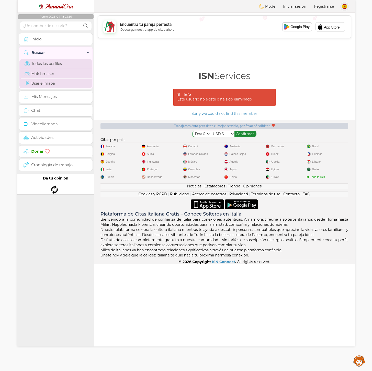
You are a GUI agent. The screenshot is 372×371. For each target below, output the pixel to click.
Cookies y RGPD (153, 300)
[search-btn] (86, 25)
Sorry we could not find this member (224, 113)
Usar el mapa (40, 83)
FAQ (306, 300)
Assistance (359, 360)
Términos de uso (265, 300)
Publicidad (179, 300)
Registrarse (324, 6)
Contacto (291, 300)
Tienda (234, 292)
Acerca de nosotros (209, 300)
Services (224, 75)
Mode (267, 6)
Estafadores (214, 292)
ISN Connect (223, 368)
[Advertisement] (224, 26)
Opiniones (252, 292)
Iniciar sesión (294, 6)
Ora (55, 6)
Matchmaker (39, 73)
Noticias (194, 292)
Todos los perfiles (43, 63)
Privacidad (238, 300)
